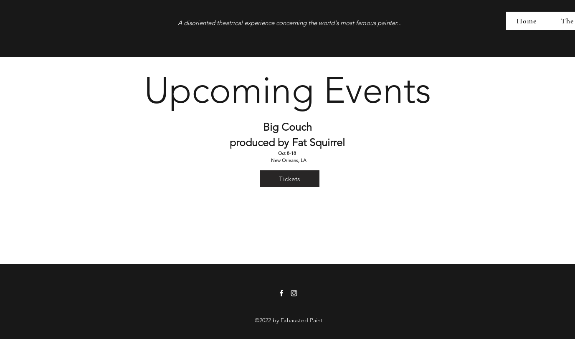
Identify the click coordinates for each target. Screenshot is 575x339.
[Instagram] (294, 293)
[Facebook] (281, 293)
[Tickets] (289, 178)
